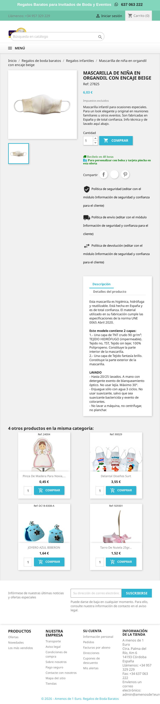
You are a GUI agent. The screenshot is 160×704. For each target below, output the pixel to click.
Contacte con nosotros (61, 673)
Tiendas (51, 683)
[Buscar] (57, 36)
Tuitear (114, 174)
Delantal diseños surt (116, 476)
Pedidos (88, 642)
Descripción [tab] (101, 284)
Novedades (16, 642)
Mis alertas (91, 668)
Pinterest (125, 174)
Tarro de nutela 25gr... (116, 547)
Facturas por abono (96, 647)
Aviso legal (53, 647)
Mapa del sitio (55, 678)
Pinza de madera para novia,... (44, 476)
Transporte (53, 641)
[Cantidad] (88, 140)
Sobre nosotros (56, 662)
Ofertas (13, 637)
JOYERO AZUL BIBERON (44, 547)
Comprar (116, 140)
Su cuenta (92, 631)
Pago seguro (54, 667)
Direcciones (91, 653)
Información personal (98, 637)
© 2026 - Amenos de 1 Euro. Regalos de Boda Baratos (80, 698)
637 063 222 (129, 4)
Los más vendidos (20, 648)
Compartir (103, 174)
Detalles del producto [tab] (109, 291)
